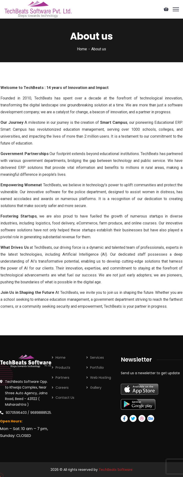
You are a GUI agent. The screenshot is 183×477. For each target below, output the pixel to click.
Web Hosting (100, 377)
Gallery (96, 387)
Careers (62, 387)
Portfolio (97, 367)
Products (63, 367)
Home (82, 49)
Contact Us (65, 397)
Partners (62, 377)
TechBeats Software (115, 469)
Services (97, 357)
